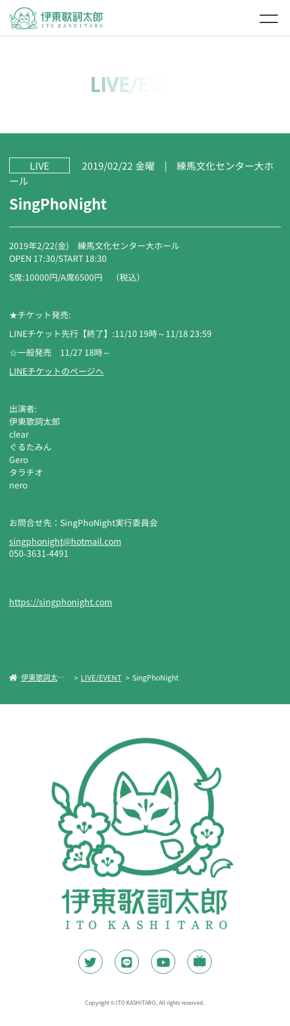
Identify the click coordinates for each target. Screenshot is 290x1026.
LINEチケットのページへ (56, 370)
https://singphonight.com (60, 602)
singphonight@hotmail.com (65, 541)
